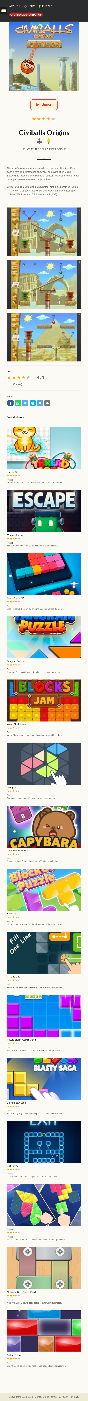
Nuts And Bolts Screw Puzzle (22, 1292)
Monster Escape (15, 535)
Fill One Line (13, 976)
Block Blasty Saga (16, 1103)
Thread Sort (13, 472)
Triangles (11, 787)
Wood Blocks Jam (16, 724)
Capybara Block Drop (18, 850)
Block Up (11, 913)
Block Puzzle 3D (15, 598)
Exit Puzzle (13, 1166)
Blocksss (11, 1229)
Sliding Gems (14, 1355)
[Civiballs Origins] (44, 56)
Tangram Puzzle (15, 661)
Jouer (43, 104)
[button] (3, 10)
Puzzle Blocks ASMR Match (21, 1040)
